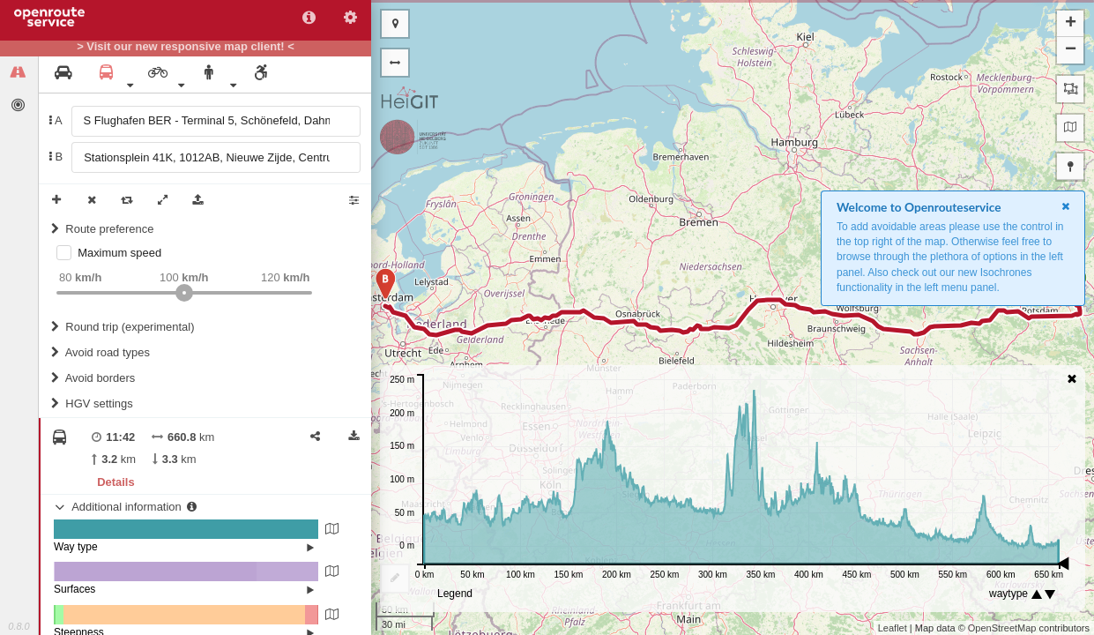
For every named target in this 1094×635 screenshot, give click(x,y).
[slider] (184, 293)
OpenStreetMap (1002, 628)
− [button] (1070, 50)
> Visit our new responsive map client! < (185, 47)
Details (115, 482)
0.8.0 (18, 626)
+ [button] (1070, 24)
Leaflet (892, 628)
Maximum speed (119, 252)
